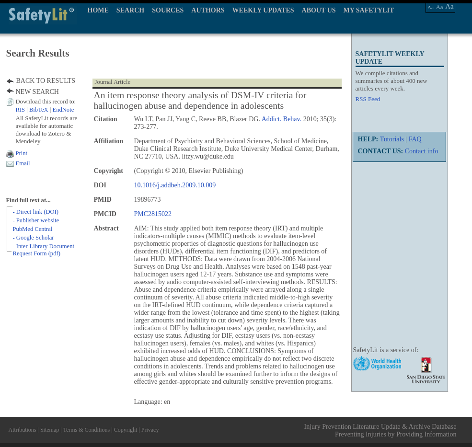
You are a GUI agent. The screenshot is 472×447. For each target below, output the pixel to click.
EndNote (63, 109)
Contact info (421, 151)
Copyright (126, 429)
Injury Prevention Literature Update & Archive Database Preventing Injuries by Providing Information (380, 430)
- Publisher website (36, 220)
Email (23, 163)
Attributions (22, 429)
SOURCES (168, 10)
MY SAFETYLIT (369, 10)
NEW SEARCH (37, 91)
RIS (20, 109)
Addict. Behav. (281, 119)
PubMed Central (33, 229)
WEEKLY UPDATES (263, 10)
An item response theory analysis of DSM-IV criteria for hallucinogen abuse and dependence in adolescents (200, 100)
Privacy (150, 429)
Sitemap (49, 429)
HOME (98, 10)
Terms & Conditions (86, 429)
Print (22, 153)
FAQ (415, 139)
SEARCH (130, 10)
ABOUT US (319, 10)
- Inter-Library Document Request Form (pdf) (43, 250)
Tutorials (392, 139)
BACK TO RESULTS (45, 80)
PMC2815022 (153, 214)
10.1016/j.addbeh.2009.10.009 (175, 185)
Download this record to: (46, 101)
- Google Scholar (33, 237)
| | (45, 109)
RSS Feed (368, 99)
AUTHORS (207, 10)
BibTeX (38, 109)
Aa (430, 7)
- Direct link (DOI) (35, 211)
